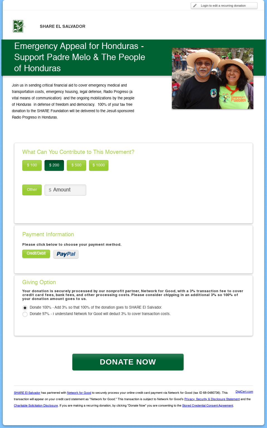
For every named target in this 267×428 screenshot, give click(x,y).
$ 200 (54, 165)
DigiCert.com (244, 391)
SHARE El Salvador (27, 393)
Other (32, 190)
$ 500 (76, 165)
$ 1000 (99, 165)
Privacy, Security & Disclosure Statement (212, 399)
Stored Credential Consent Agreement (207, 405)
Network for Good (79, 393)
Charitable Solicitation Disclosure (36, 405)
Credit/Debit (36, 253)
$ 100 (32, 165)
